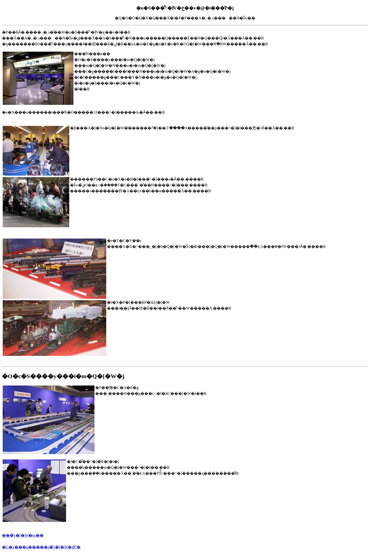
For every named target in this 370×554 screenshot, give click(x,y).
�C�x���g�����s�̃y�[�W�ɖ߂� (41, 547)
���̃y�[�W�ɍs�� (23, 535)
